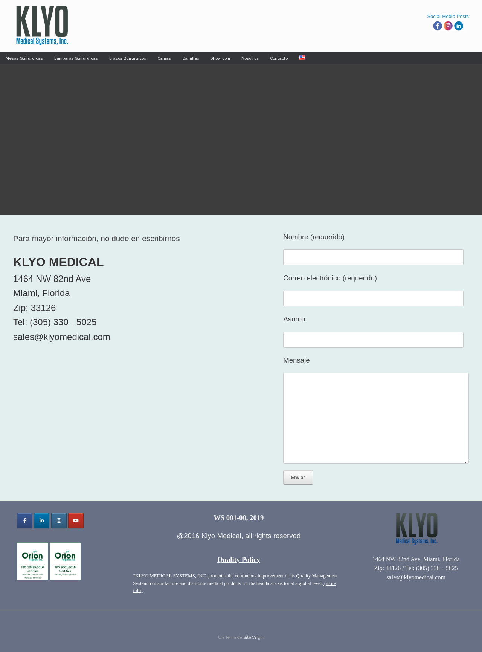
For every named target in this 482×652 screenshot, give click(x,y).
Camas (164, 58)
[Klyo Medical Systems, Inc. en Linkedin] (41, 520)
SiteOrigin (253, 637)
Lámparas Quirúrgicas (76, 58)
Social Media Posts (448, 16)
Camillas (190, 58)
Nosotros (250, 58)
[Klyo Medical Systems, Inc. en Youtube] (76, 520)
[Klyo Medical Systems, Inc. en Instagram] (59, 520)
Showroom (220, 58)
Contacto (279, 58)
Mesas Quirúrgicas (24, 58)
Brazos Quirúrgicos (127, 58)
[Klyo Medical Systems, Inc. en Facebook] (24, 520)
